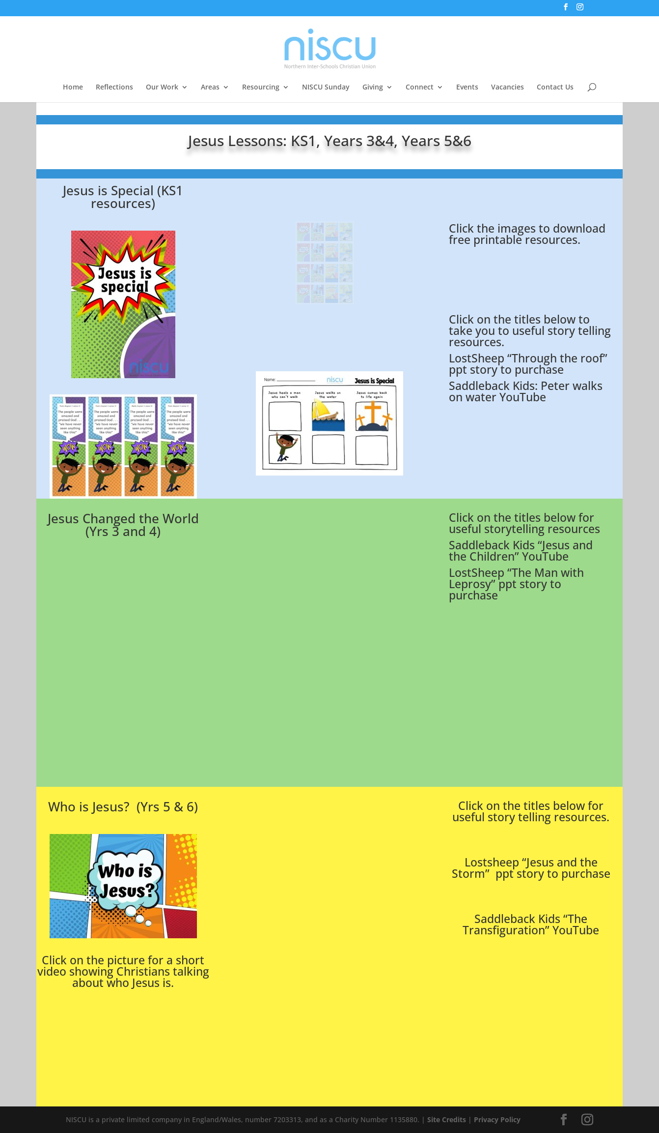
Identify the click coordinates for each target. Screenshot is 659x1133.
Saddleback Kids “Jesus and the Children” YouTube (521, 550)
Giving (372, 87)
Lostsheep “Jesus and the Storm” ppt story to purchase (531, 867)
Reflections (114, 87)
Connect (420, 87)
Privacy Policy (497, 1119)
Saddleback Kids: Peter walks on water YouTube (526, 391)
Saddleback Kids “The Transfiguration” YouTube (531, 924)
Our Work (162, 87)
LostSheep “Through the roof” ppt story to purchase (528, 363)
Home (73, 87)
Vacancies (507, 87)
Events (467, 87)
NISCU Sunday (326, 87)
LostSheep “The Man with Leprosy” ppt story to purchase (516, 584)
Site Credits (446, 1119)
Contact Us (555, 87)
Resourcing (260, 87)
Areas (210, 87)
